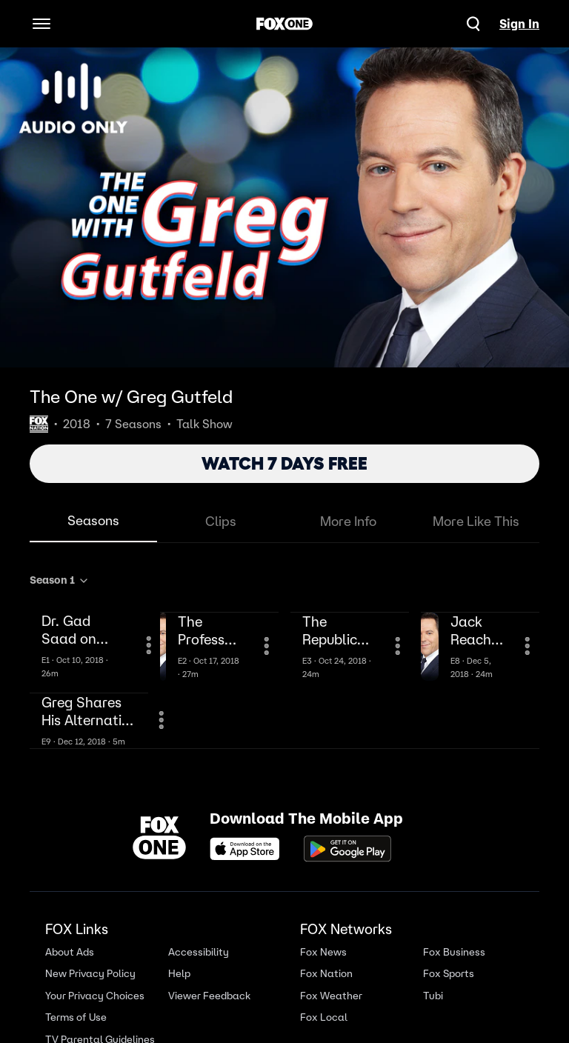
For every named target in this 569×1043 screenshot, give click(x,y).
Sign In (519, 23)
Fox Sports (448, 973)
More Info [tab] (348, 521)
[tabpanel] (284, 658)
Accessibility (198, 952)
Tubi (433, 996)
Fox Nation (326, 973)
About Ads (69, 952)
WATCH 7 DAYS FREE (284, 463)
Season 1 (60, 580)
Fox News (323, 952)
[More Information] (149, 645)
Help (179, 973)
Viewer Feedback (209, 996)
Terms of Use (76, 1017)
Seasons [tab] (93, 520)
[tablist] (284, 522)
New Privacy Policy (90, 973)
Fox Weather (331, 996)
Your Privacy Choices (94, 996)
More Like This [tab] (476, 521)
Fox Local (323, 1017)
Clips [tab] (220, 521)
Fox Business (454, 952)
